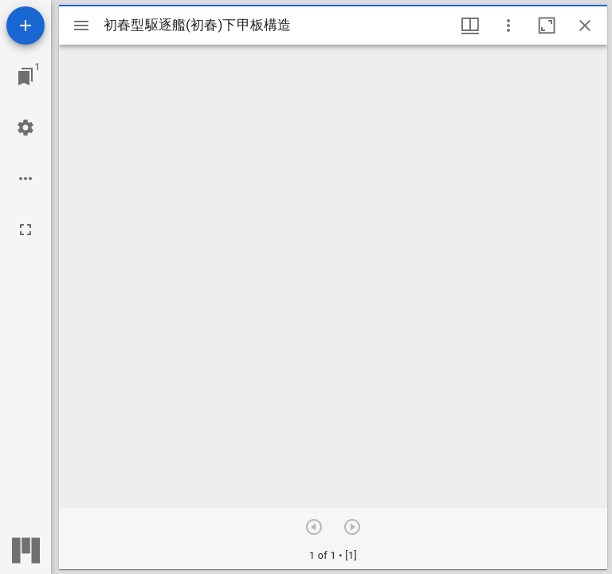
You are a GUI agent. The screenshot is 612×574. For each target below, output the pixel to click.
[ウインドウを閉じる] (585, 25)
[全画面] (25, 229)
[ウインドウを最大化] (547, 25)
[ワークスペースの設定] (25, 127)
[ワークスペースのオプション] (25, 178)
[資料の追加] (25, 25)
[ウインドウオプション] (508, 25)
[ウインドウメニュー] (470, 25)
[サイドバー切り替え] (81, 25)
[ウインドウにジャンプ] (25, 76)
